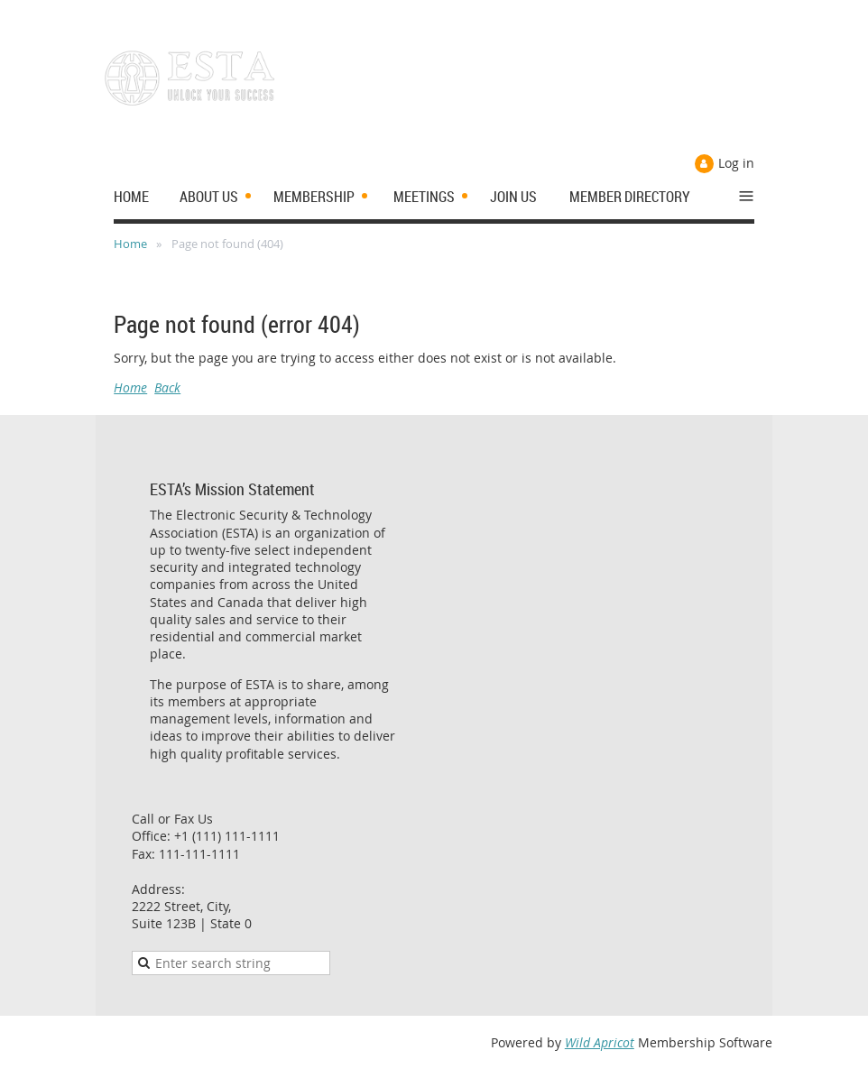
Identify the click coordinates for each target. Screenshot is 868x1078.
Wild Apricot (599, 1042)
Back (167, 387)
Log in (736, 162)
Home (130, 243)
